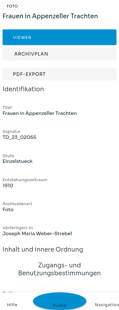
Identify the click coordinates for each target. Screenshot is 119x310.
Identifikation (23, 93)
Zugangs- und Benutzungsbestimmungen (59, 273)
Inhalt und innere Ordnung (43, 254)
